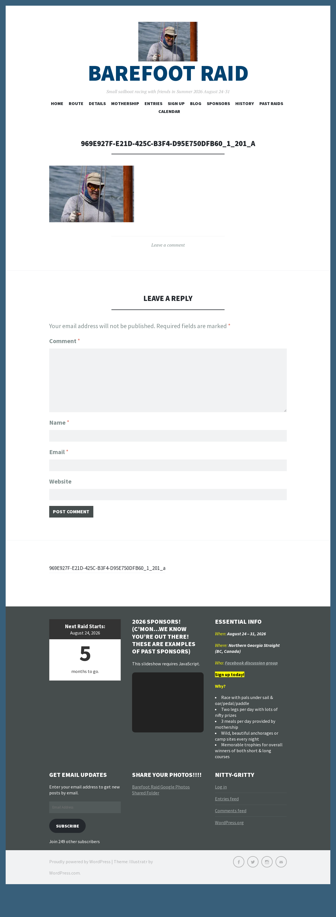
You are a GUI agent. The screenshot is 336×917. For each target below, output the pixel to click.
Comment (64, 354)
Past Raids (271, 116)
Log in (221, 812)
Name (59, 433)
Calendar (169, 124)
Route (76, 116)
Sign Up (176, 116)
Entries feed (227, 824)
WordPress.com (64, 900)
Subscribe (70, 852)
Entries (153, 116)
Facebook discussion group (251, 688)
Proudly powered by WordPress (80, 889)
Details (97, 116)
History (244, 116)
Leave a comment (168, 258)
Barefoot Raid (168, 86)
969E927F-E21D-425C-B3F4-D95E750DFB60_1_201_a (85, 588)
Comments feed (230, 836)
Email (58, 463)
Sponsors (218, 116)
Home (57, 116)
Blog (195, 116)
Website (60, 494)
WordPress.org (229, 848)
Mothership (125, 116)
